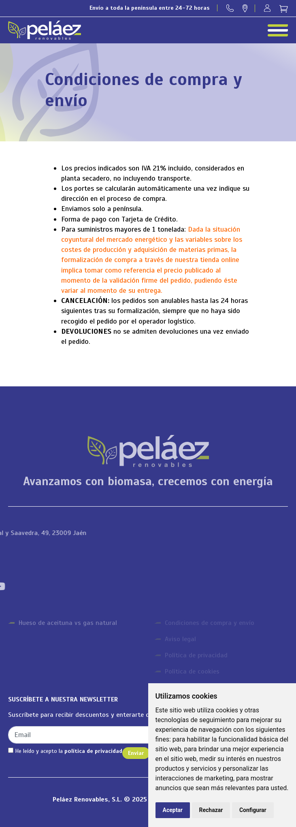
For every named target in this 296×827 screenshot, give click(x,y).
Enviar (136, 753)
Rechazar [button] (211, 810)
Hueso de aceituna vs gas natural (68, 623)
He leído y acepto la (65, 751)
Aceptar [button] (173, 810)
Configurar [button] (252, 810)
